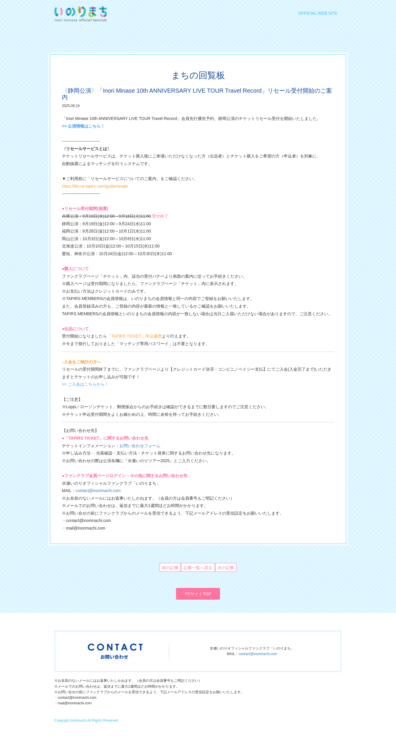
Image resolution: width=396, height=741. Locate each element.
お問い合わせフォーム (139, 445)
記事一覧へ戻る (198, 567)
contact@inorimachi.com (98, 490)
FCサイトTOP (198, 593)
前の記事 (170, 567)
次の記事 (226, 567)
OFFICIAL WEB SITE (317, 13)
